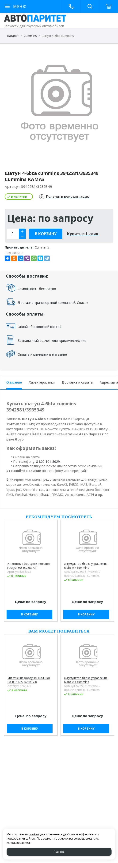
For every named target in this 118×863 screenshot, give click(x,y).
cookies (34, 834)
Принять (59, 851)
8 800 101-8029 (48, 461)
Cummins (30, 36)
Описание (14, 382)
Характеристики (42, 382)
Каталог (13, 36)
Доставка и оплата (77, 382)
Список (82, 302)
